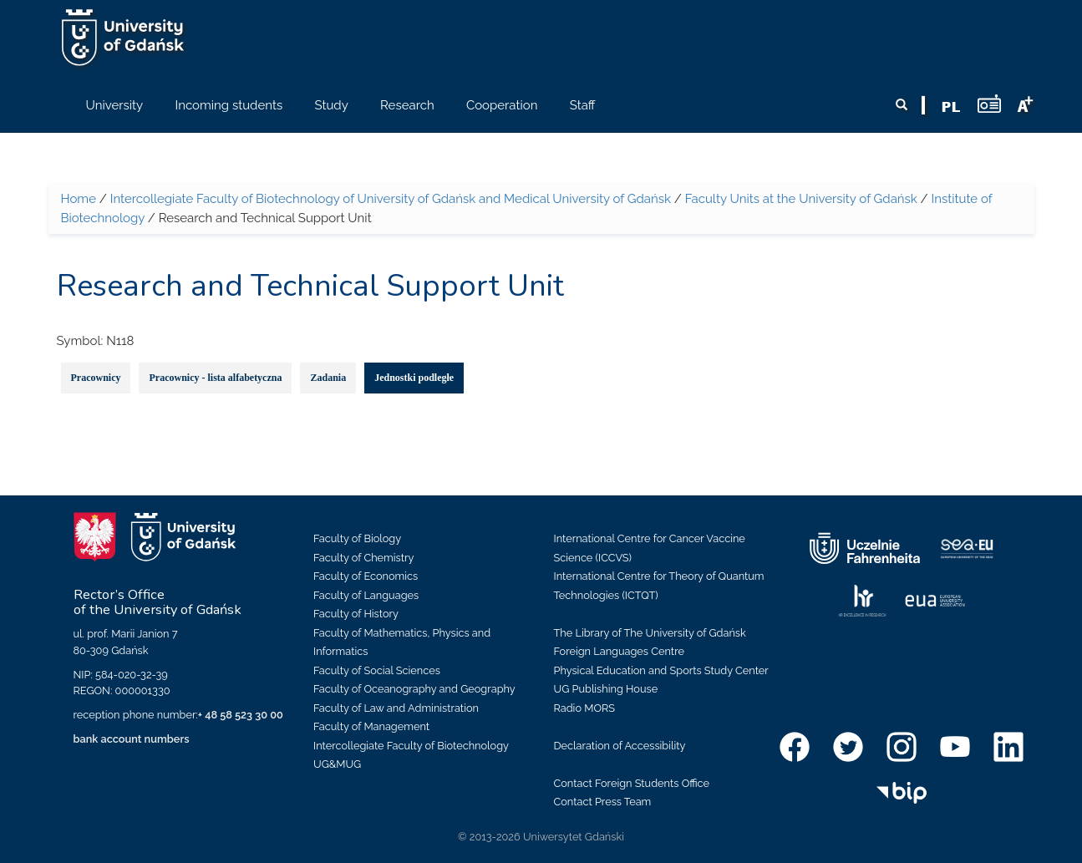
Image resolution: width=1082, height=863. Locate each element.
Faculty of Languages (366, 595)
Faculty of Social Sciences (376, 670)
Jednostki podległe (414, 377)
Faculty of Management (371, 726)
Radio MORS (585, 708)
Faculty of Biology (357, 538)
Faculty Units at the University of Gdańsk (801, 198)
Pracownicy (96, 377)
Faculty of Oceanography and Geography (414, 689)
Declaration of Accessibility (620, 745)
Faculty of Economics (365, 576)
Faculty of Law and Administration (396, 708)
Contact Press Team (603, 801)
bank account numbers (132, 739)
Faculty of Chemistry (363, 557)
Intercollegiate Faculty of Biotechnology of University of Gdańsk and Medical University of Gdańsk (390, 198)
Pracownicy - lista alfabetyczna (215, 377)
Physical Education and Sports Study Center (661, 670)
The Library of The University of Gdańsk (650, 633)
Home (78, 198)
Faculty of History (356, 613)
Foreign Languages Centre (619, 651)
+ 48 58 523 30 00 (240, 714)
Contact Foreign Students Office (632, 783)
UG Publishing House (606, 689)
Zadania (328, 377)
